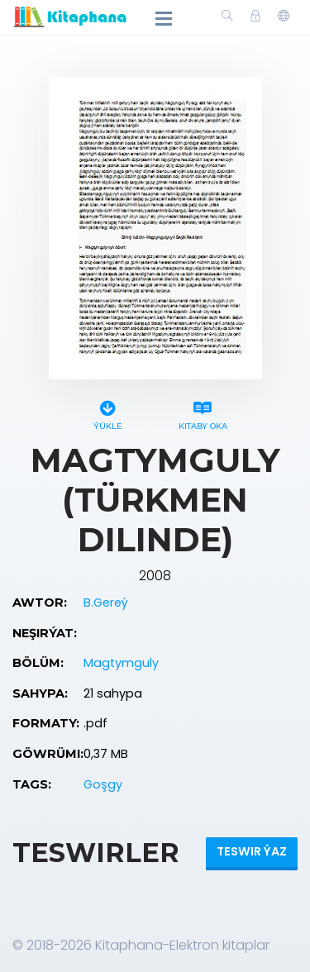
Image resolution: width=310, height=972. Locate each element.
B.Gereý (105, 602)
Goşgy (102, 784)
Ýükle (108, 413)
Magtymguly (121, 663)
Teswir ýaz (252, 851)
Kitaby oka (203, 413)
